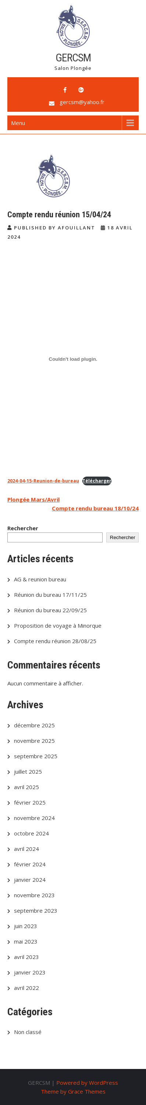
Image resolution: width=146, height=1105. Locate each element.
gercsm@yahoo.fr (82, 102)
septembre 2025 (35, 756)
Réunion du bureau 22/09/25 (50, 610)
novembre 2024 (34, 817)
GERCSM (73, 57)
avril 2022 (26, 987)
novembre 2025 (34, 740)
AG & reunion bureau (40, 579)
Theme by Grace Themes (73, 1091)
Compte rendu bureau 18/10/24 (95, 508)
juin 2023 (25, 926)
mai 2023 (26, 941)
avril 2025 (26, 787)
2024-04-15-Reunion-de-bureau (43, 481)
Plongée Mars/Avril (33, 499)
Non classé (28, 1032)
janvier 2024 (30, 879)
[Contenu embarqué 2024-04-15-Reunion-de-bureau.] (73, 359)
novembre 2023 (34, 895)
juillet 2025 (28, 771)
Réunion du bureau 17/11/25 (50, 594)
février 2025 (30, 802)
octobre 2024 (31, 833)
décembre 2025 (34, 725)
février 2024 (30, 864)
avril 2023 (26, 956)
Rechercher (22, 528)
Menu (18, 122)
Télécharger (96, 481)
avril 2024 (26, 848)
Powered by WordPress (87, 1082)
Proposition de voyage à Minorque (58, 625)
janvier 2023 (30, 972)
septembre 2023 (35, 910)
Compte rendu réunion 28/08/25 (55, 641)
